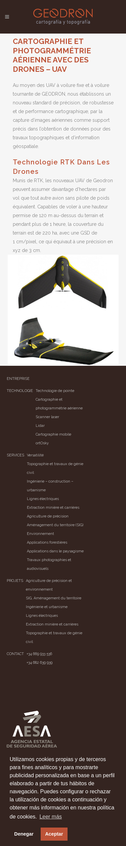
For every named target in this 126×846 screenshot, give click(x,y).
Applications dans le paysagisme (55, 551)
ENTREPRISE (18, 379)
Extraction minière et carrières (53, 507)
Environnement (40, 534)
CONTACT (15, 654)
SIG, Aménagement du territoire (53, 598)
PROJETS (15, 581)
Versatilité (35, 455)
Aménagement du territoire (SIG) (55, 525)
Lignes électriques (43, 499)
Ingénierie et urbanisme (47, 607)
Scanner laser (47, 417)
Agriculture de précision (48, 516)
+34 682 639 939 (39, 662)
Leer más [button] (50, 816)
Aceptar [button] (54, 834)
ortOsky (42, 443)
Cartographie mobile (53, 434)
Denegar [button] (24, 834)
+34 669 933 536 (39, 654)
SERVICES (15, 455)
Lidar (40, 426)
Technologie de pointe (55, 391)
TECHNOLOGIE (20, 391)
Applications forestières (47, 542)
